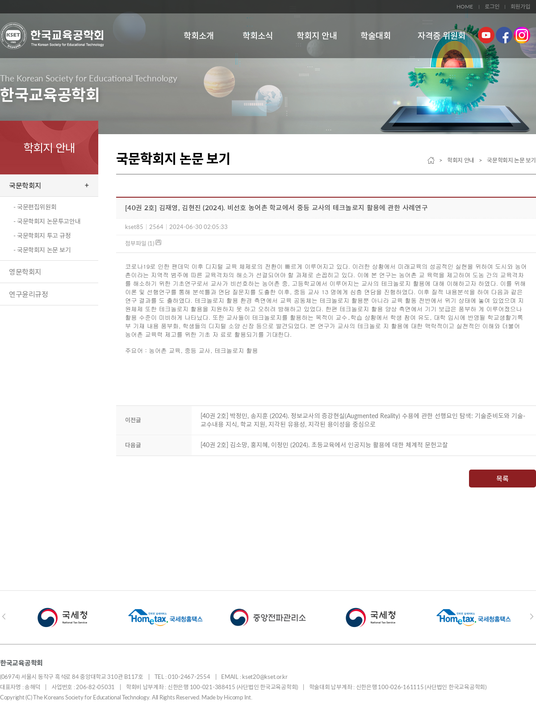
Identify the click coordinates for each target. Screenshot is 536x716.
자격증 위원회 (441, 35)
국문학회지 (25, 185)
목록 (502, 479)
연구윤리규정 (28, 294)
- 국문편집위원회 (34, 207)
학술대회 (375, 35)
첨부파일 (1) (143, 243)
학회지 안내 (317, 35)
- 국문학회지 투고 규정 (42, 235)
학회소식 (258, 35)
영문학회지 (25, 271)
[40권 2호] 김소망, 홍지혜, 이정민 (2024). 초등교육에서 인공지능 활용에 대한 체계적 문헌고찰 (324, 445)
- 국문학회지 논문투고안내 (46, 221)
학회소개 (199, 35)
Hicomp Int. (238, 697)
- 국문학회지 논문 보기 (42, 250)
